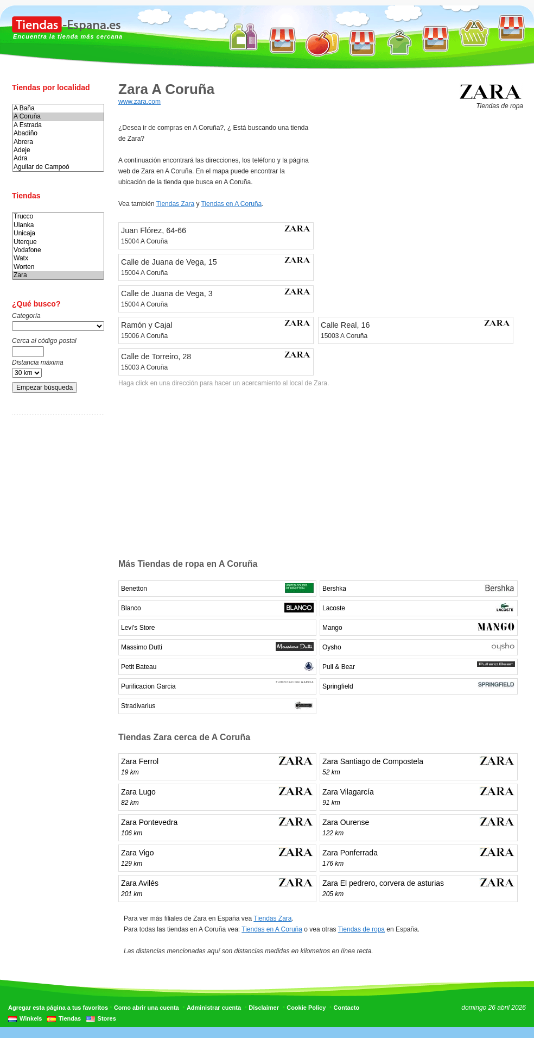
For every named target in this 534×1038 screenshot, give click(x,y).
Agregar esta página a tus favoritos (58, 1007)
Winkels (31, 1018)
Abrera (58, 142)
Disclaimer (264, 1007)
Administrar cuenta (214, 1007)
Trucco (58, 216)
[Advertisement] (55, 594)
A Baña (58, 108)
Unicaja (58, 233)
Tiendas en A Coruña (231, 204)
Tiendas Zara (175, 204)
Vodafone (58, 250)
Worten (58, 267)
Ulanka (58, 225)
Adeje (58, 150)
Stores (107, 1018)
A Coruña (58, 116)
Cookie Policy (306, 1007)
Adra (58, 158)
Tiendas (70, 1018)
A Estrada (58, 125)
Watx (58, 258)
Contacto (347, 1007)
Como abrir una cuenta (146, 1007)
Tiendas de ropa (361, 929)
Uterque (58, 242)
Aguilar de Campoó (58, 167)
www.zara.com (139, 101)
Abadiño (58, 133)
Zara (58, 275)
